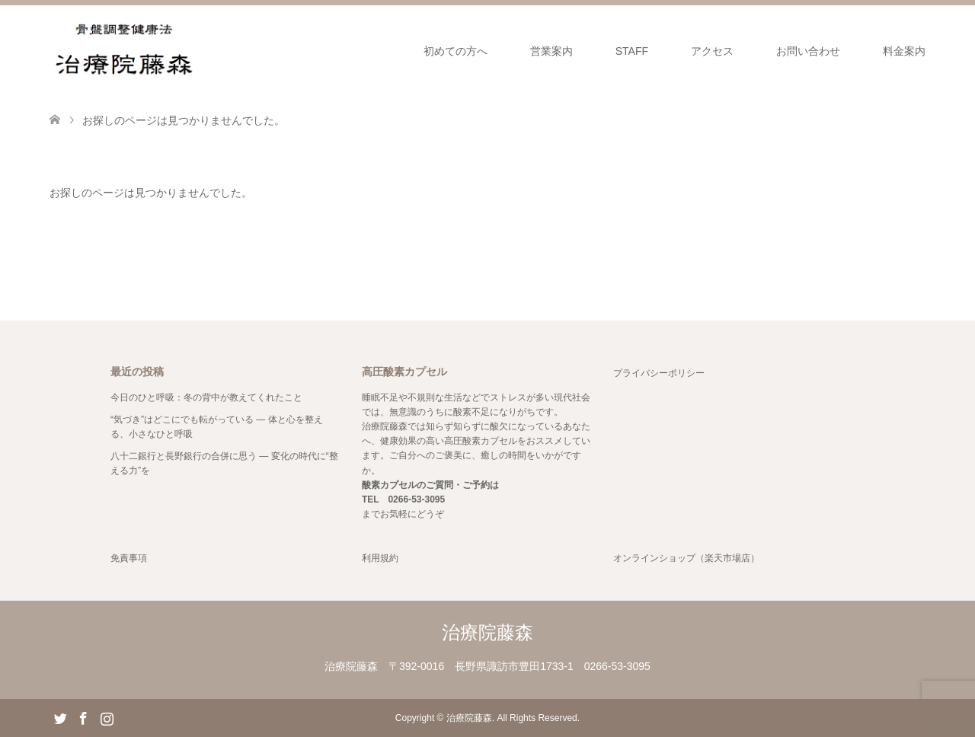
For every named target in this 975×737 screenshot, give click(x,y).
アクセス (712, 51)
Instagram (107, 717)
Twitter (60, 717)
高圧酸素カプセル (480, 441)
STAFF (631, 51)
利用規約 (380, 558)
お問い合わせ (808, 51)
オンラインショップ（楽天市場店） (686, 558)
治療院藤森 (487, 632)
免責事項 (128, 558)
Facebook (83, 717)
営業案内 (551, 51)
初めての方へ (456, 51)
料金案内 (904, 51)
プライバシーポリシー (659, 373)
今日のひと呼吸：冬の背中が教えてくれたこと (206, 397)
